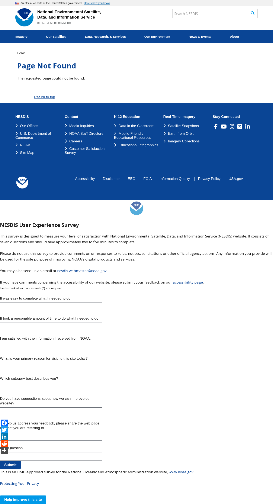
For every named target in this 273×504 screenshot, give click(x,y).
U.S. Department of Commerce (33, 136)
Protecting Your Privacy (19, 483)
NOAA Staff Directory (86, 134)
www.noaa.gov (181, 471)
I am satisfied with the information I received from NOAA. (45, 338)
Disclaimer (111, 179)
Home (21, 53)
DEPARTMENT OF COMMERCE (54, 23)
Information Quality (175, 179)
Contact (71, 117)
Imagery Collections (184, 141)
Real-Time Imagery (179, 117)
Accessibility (85, 179)
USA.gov (236, 179)
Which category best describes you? (29, 379)
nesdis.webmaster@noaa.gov (81, 270)
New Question (11, 448)
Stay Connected (226, 117)
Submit (10, 465)
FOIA (147, 179)
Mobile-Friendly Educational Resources (132, 136)
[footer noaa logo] (22, 183)
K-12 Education (127, 117)
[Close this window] (6, 490)
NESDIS (22, 117)
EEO (131, 179)
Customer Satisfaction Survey (85, 151)
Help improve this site (23, 500)
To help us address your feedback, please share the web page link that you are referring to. (49, 425)
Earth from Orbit (180, 134)
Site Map (27, 153)
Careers (75, 141)
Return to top (44, 97)
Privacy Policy (209, 179)
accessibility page (188, 282)
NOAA (25, 145)
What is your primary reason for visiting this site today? (43, 358)
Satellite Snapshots (183, 126)
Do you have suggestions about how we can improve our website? (45, 401)
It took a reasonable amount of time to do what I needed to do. (49, 318)
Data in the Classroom (136, 126)
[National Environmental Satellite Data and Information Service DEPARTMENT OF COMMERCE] (24, 17)
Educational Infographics (138, 145)
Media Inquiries (81, 126)
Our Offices (29, 126)
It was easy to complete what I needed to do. (35, 298)
